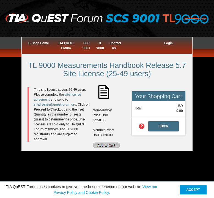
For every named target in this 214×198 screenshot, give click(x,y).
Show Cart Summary (163, 127)
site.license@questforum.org (55, 104)
